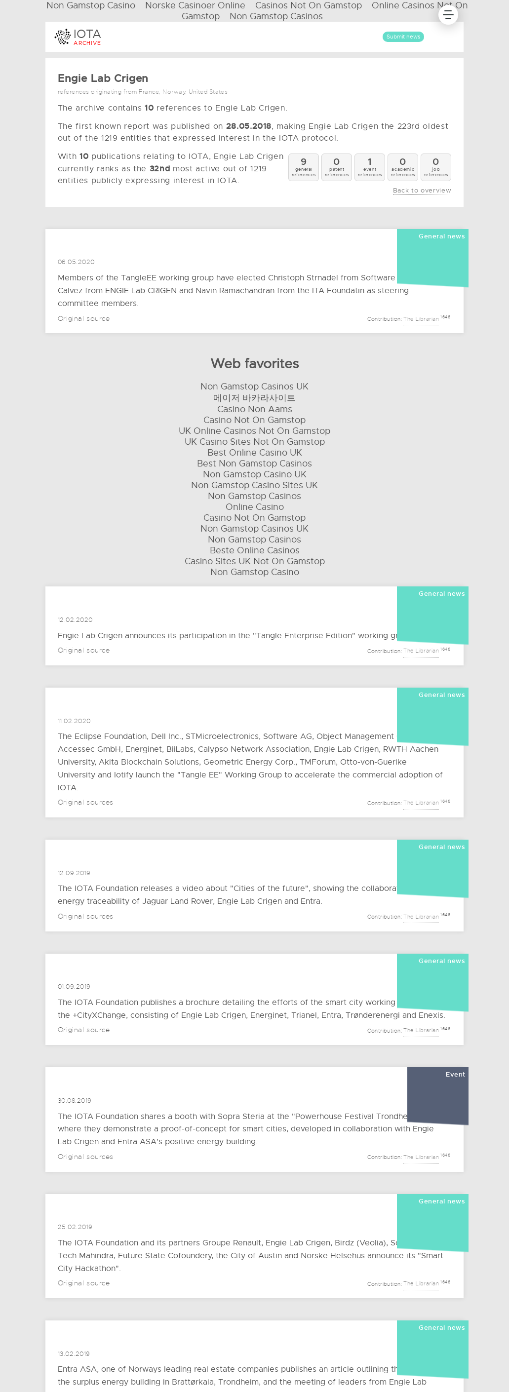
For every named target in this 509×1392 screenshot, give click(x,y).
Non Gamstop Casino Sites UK (254, 485)
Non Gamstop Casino (254, 572)
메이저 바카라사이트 (254, 397)
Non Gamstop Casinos (276, 16)
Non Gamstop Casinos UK (254, 386)
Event (456, 1075)
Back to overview (422, 190)
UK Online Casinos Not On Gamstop (254, 430)
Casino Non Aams (254, 409)
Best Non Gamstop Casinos (254, 463)
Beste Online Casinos (255, 550)
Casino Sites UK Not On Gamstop (255, 561)
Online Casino (255, 507)
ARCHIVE (87, 42)
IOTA (87, 34)
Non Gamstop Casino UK (255, 474)
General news (442, 236)
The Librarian (421, 317)
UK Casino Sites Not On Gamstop (255, 441)
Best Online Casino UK (254, 452)
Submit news (403, 37)
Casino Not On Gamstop (254, 420)
